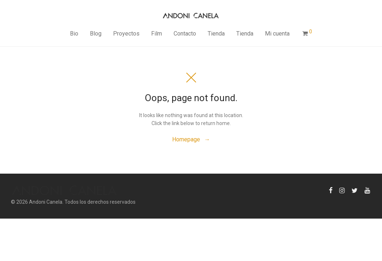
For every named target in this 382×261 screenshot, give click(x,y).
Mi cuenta (277, 33)
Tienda (216, 33)
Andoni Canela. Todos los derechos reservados (82, 202)
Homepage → (191, 139)
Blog (95, 33)
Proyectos (126, 33)
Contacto (185, 33)
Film (156, 33)
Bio (74, 33)
